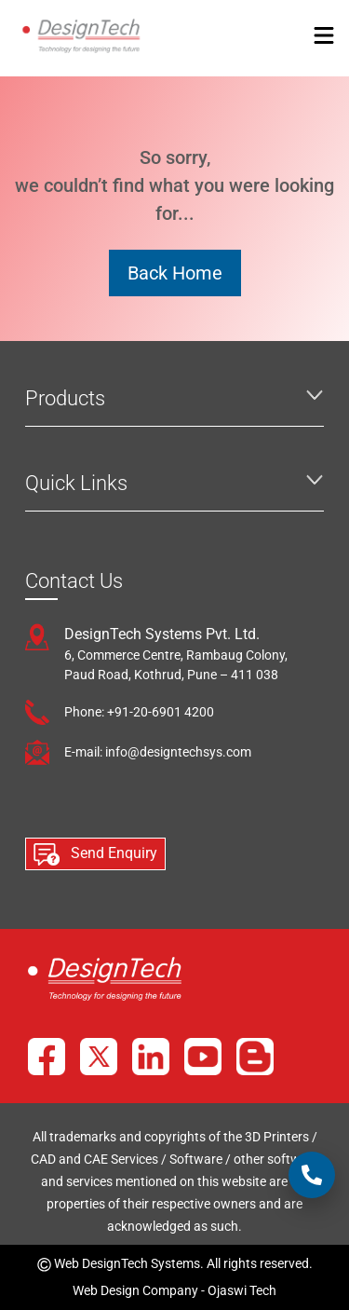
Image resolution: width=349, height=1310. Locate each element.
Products (65, 398)
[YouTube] (202, 1056)
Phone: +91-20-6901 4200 (139, 711)
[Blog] (255, 1056)
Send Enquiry (95, 854)
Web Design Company (135, 1290)
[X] (98, 1056)
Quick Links (76, 483)
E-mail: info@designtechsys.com (157, 751)
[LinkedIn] (150, 1056)
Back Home (175, 273)
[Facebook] (46, 1056)
